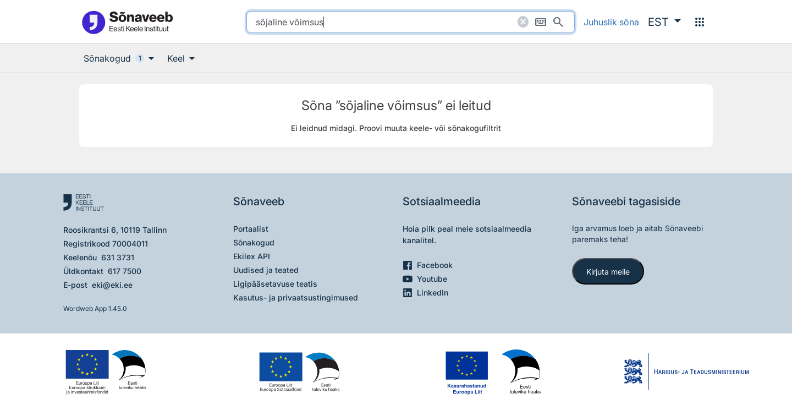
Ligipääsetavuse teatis (275, 283)
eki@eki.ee (112, 284)
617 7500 (124, 271)
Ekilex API (251, 256)
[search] (410, 22)
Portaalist (250, 228)
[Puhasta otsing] (523, 22)
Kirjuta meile (608, 271)
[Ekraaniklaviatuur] (540, 22)
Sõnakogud (253, 242)
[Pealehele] (127, 22)
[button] (664, 22)
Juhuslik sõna (611, 22)
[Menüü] (700, 22)
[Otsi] (558, 22)
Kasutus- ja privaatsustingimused (295, 297)
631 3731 (117, 257)
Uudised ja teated (266, 270)
